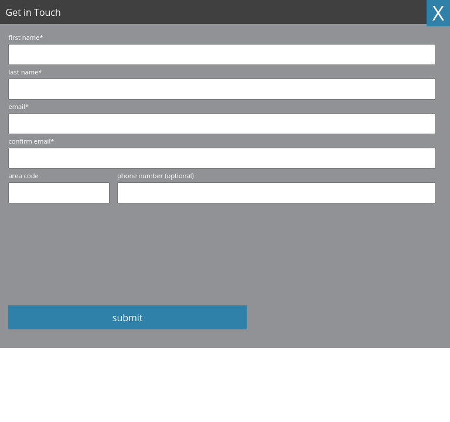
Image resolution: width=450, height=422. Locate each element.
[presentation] (56, 254)
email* (18, 106)
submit (127, 317)
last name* (25, 71)
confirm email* (31, 141)
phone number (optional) (155, 175)
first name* (25, 37)
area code (23, 175)
